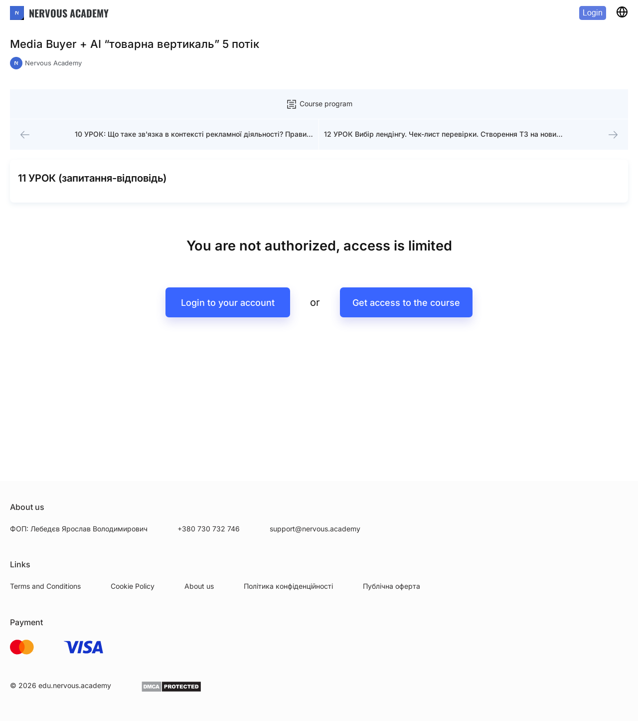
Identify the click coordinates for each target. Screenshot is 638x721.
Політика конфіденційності (288, 586)
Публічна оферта (391, 586)
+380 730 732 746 (208, 528)
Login (593, 12)
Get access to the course (409, 312)
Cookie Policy (133, 586)
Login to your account (225, 312)
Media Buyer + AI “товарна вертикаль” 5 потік (134, 43)
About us (199, 586)
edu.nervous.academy (74, 685)
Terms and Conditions (45, 586)
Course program (319, 104)
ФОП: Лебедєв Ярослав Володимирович (79, 528)
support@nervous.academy (315, 528)
